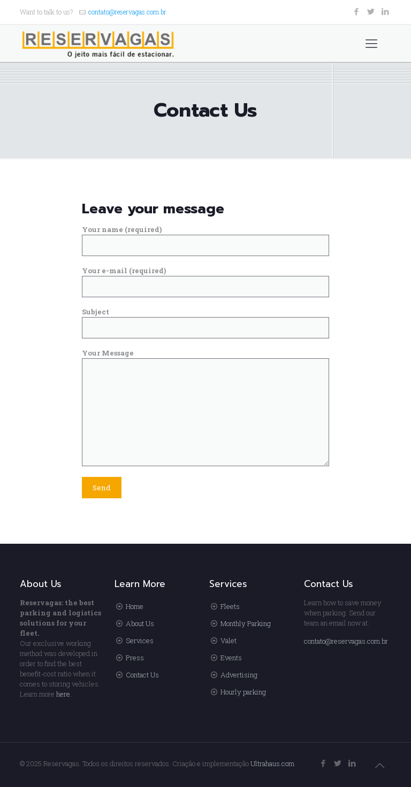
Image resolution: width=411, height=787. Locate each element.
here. (64, 694)
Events (231, 657)
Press (135, 657)
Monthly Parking (245, 623)
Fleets (230, 606)
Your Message (206, 407)
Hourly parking (243, 692)
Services (140, 640)
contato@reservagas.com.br (127, 11)
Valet (228, 640)
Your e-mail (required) (206, 281)
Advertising (238, 675)
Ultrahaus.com (272, 763)
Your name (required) (206, 240)
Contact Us (142, 675)
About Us (140, 623)
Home (134, 606)
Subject (206, 322)
